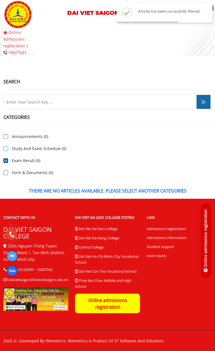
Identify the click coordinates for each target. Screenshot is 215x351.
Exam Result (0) (26, 160)
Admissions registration (166, 228)
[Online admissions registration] (205, 240)
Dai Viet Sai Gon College (96, 229)
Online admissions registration (14, 39)
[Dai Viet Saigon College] (12, 256)
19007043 (14, 52)
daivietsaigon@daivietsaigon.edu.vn (38, 279)
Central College (89, 247)
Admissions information (166, 237)
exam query (157, 255)
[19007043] (11, 234)
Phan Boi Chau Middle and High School (103, 283)
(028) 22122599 (20, 269)
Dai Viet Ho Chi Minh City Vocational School (107, 259)
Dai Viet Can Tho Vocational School (105, 271)
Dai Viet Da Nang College (97, 238)
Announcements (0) (30, 136)
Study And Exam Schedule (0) (39, 148)
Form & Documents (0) (32, 172)
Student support (160, 246)
